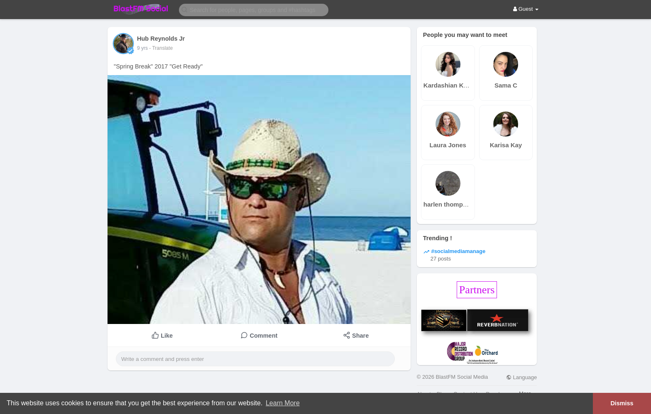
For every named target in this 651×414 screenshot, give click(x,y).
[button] (253, 9)
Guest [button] (525, 9)
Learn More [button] (283, 403)
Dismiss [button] (621, 403)
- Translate (161, 48)
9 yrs (142, 48)
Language (521, 377)
